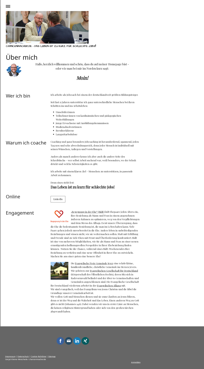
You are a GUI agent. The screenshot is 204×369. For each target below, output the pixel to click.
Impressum (10, 356)
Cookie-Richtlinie (38, 356)
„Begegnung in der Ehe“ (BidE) (87, 211)
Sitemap (52, 356)
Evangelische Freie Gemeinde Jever (94, 263)
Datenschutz (23, 356)
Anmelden (136, 362)
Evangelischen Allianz (109, 285)
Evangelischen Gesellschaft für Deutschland (114, 270)
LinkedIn (58, 199)
